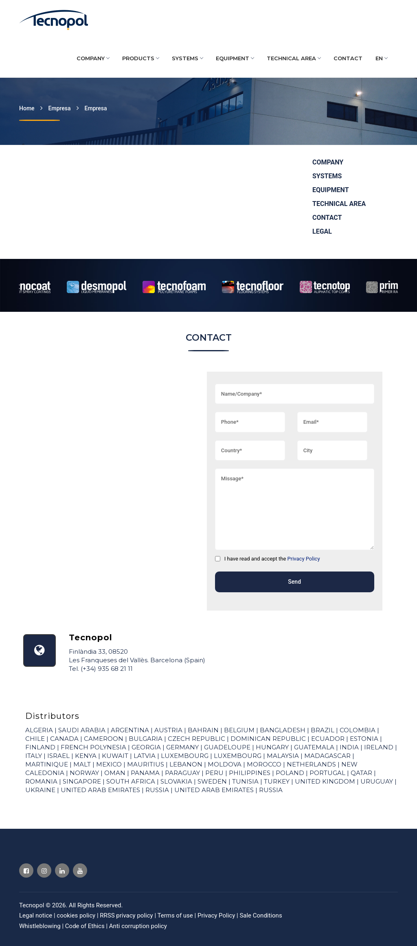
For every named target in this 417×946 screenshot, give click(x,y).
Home (27, 108)
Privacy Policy (304, 559)
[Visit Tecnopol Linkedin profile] (62, 870)
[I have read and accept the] (217, 558)
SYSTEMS (187, 58)
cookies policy (77, 915)
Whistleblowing (40, 926)
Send (294, 581)
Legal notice (36, 915)
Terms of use (175, 915)
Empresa (59, 108)
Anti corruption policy (138, 926)
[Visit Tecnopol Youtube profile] (80, 870)
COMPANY (93, 58)
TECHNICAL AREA (293, 58)
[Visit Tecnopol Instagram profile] (44, 870)
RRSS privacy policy (127, 915)
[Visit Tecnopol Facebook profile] (26, 870)
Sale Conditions (260, 915)
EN (381, 58)
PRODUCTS (140, 58)
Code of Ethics (85, 926)
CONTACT (348, 58)
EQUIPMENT (235, 58)
